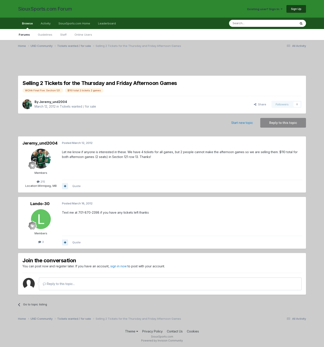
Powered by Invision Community (162, 340)
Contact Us (175, 331)
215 (41, 181)
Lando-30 (40, 203)
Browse (27, 25)
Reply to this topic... (59, 284)
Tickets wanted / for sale (78, 106)
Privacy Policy (152, 331)
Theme (131, 331)
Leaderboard (107, 23)
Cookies (193, 331)
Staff (63, 34)
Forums (24, 34)
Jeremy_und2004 (53, 102)
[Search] (251, 23)
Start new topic (242, 123)
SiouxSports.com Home (74, 23)
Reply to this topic (283, 123)
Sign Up (296, 9)
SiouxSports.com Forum (45, 9)
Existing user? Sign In (264, 9)
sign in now (118, 266)
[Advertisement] (150, 64)
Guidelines (45, 34)
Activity (46, 23)
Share (260, 104)
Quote (76, 186)
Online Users (83, 34)
